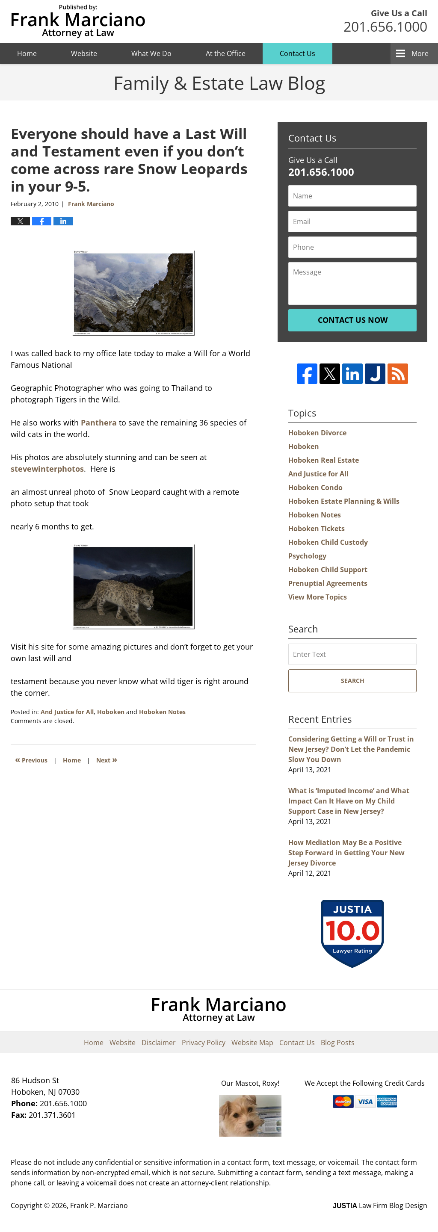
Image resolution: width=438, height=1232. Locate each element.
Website (84, 53)
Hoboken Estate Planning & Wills (344, 501)
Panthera (99, 422)
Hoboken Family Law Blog (78, 21)
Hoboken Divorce (317, 432)
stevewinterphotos (47, 469)
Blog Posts (338, 1042)
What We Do (151, 53)
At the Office (226, 53)
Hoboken (110, 712)
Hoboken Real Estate (323, 460)
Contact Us (297, 53)
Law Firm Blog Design (380, 1205)
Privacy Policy (203, 1042)
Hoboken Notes (162, 712)
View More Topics (317, 597)
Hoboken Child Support (327, 569)
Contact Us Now (353, 320)
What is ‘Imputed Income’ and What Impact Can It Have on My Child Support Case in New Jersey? (348, 801)
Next (106, 759)
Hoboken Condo (315, 487)
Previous (31, 759)
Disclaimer (159, 1042)
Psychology (307, 556)
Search (352, 681)
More (420, 53)
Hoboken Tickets (316, 528)
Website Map (252, 1042)
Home (27, 53)
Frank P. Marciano (99, 1205)
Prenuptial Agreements (327, 583)
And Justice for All (67, 712)
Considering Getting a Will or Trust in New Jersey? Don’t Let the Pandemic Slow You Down (351, 749)
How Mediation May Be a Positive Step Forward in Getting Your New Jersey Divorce (346, 853)
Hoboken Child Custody (328, 542)
